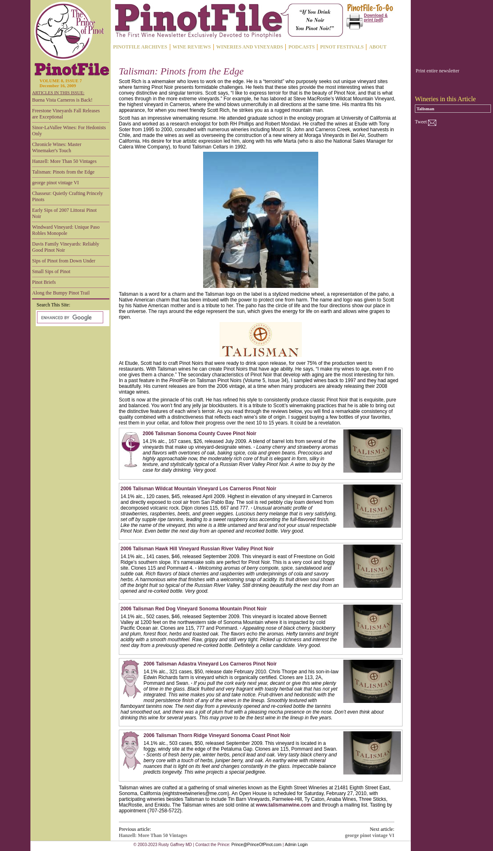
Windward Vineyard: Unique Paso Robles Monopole (66, 230)
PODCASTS (301, 47)
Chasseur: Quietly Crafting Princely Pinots (67, 196)
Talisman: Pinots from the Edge (63, 172)
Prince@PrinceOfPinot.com (256, 844)
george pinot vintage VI (55, 183)
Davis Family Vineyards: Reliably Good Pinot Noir (65, 247)
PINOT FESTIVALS (341, 47)
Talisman (425, 108)
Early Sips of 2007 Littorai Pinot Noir (64, 213)
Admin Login (296, 844)
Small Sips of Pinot (51, 271)
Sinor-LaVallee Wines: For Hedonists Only (69, 131)
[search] (69, 317)
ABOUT (378, 47)
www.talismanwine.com (283, 805)
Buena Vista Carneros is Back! (62, 100)
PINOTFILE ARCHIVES (140, 47)
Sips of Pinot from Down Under (63, 261)
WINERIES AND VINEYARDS (249, 47)
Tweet (421, 122)
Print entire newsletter (437, 71)
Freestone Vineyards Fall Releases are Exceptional (66, 114)
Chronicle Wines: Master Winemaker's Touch (56, 147)
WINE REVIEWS (192, 47)
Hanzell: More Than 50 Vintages (64, 161)
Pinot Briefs (44, 282)
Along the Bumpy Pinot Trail (61, 293)
